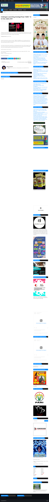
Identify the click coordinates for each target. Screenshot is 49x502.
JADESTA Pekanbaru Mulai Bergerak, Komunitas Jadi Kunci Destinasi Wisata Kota (40, 98)
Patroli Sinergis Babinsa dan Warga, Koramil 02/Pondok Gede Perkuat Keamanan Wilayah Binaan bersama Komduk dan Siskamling (40, 117)
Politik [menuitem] (24, 9)
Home (2, 0)
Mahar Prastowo (4, 20)
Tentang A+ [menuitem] (6, 9)
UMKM (34, 472)
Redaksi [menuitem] (10, 9)
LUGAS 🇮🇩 (42, 473)
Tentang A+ (5, 0)
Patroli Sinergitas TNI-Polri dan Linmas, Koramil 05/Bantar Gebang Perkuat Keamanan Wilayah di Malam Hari (40, 71)
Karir (34, 473)
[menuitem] (2, 10)
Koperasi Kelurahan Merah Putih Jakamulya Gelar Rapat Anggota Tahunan (40, 74)
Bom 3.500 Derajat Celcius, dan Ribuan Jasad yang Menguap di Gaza (40, 87)
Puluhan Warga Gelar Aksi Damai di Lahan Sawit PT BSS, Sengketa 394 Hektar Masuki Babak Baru (40, 110)
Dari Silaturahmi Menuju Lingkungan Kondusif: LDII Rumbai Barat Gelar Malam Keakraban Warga (40, 103)
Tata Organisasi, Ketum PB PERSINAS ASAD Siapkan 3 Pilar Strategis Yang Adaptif (40, 120)
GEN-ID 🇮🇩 (34, 474)
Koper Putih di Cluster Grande (37, 90)
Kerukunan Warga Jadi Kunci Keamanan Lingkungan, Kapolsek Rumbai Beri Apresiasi (40, 101)
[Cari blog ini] (38, 421)
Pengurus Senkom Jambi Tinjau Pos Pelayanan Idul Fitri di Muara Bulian (40, 54)
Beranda (2, 14)
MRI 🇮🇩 (42, 474)
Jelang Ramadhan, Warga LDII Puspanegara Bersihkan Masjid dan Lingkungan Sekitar (40, 89)
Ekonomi (42, 469)
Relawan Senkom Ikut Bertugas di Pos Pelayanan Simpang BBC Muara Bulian (39, 58)
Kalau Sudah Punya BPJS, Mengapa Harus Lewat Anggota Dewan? (39, 84)
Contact (9, 0)
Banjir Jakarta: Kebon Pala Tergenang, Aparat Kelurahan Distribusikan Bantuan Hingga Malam (40, 63)
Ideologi (42, 468)
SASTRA (34, 475)
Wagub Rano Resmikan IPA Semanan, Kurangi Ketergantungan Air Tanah (40, 69)
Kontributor (12, 0)
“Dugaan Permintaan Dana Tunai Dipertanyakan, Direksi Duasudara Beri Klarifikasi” (39, 76)
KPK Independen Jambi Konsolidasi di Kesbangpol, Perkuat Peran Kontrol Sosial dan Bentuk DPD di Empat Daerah (40, 113)
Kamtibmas (42, 472)
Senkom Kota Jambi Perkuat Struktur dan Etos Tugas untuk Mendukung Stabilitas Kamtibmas (40, 100)
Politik (34, 469)
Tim (4, 14)
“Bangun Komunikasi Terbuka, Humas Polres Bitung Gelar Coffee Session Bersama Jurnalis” (40, 78)
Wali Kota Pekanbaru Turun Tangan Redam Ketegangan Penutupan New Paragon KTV (40, 96)
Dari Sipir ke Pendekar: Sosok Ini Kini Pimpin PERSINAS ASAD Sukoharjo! (40, 115)
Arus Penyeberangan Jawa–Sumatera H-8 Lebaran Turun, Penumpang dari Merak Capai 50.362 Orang (40, 60)
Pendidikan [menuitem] (20, 9)
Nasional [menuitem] (15, 9)
